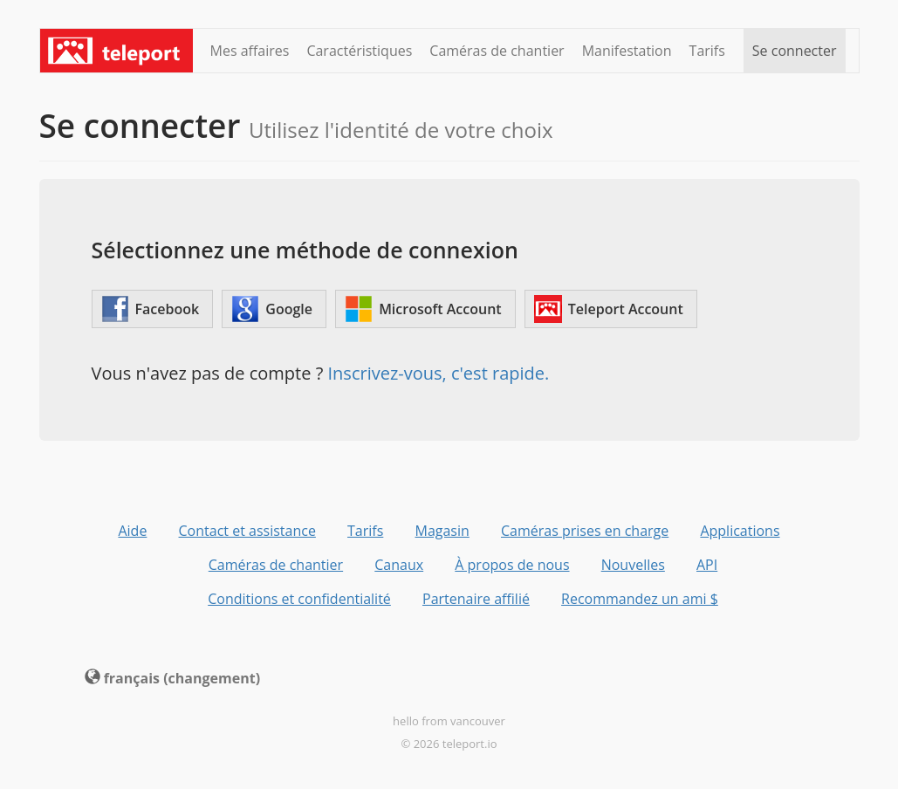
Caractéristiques (359, 50)
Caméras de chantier (496, 50)
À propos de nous (512, 564)
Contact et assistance (247, 530)
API (706, 564)
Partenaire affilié (476, 598)
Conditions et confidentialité (299, 598)
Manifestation (627, 50)
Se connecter (794, 50)
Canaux (398, 564)
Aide (132, 530)
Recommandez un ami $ (639, 598)
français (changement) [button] (173, 678)
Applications (739, 530)
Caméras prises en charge (584, 530)
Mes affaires (250, 50)
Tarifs (707, 50)
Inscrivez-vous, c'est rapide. (439, 373)
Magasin (442, 530)
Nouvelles (633, 564)
